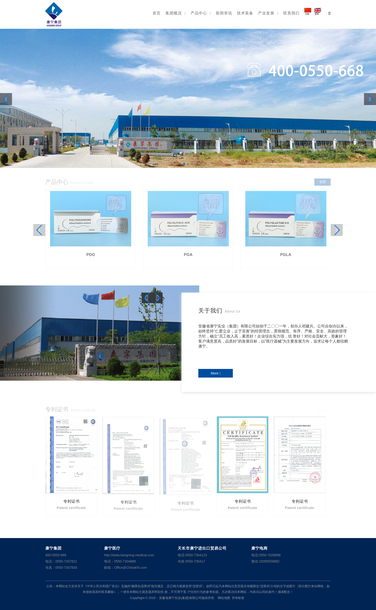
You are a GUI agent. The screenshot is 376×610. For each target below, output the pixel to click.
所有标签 (238, 598)
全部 (322, 183)
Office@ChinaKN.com (130, 567)
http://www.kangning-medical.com (129, 555)
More (216, 373)
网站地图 (224, 598)
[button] (184, 164)
